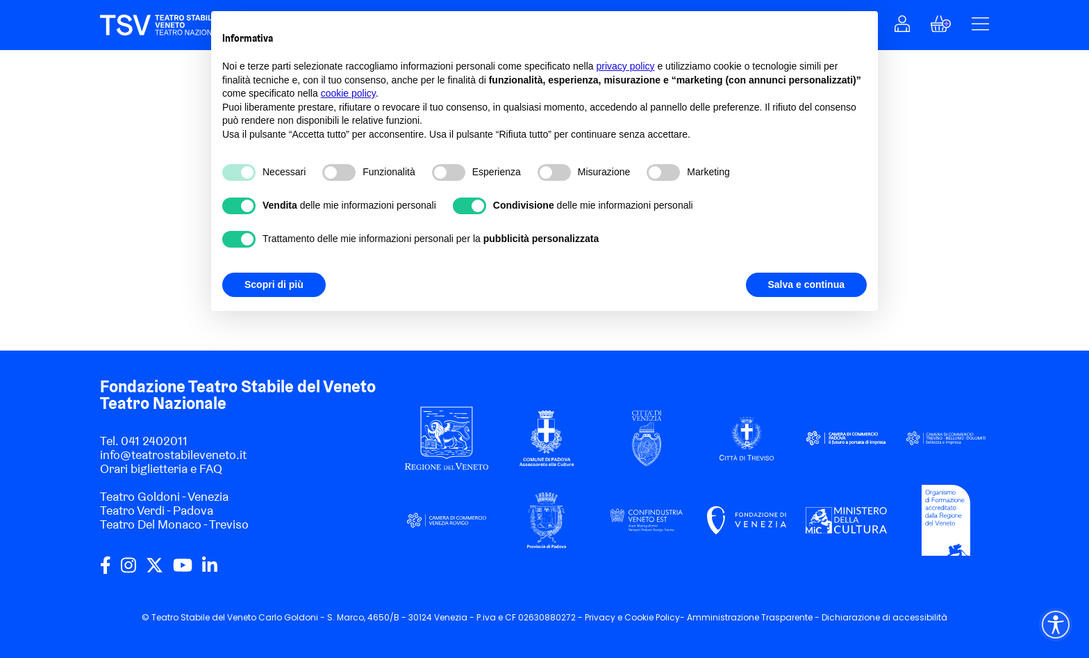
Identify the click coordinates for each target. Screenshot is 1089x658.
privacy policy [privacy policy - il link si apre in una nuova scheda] (626, 66)
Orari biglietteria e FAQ (161, 468)
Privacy (600, 617)
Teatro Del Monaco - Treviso (174, 524)
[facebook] (105, 570)
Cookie (639, 617)
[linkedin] (209, 570)
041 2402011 (154, 441)
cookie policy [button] (348, 93)
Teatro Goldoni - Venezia (164, 496)
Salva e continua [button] (806, 284)
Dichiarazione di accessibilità (884, 617)
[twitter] (154, 570)
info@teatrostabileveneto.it (173, 455)
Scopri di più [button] (274, 284)
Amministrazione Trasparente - (754, 617)
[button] (902, 27)
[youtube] (182, 570)
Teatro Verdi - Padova (156, 510)
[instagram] (128, 570)
